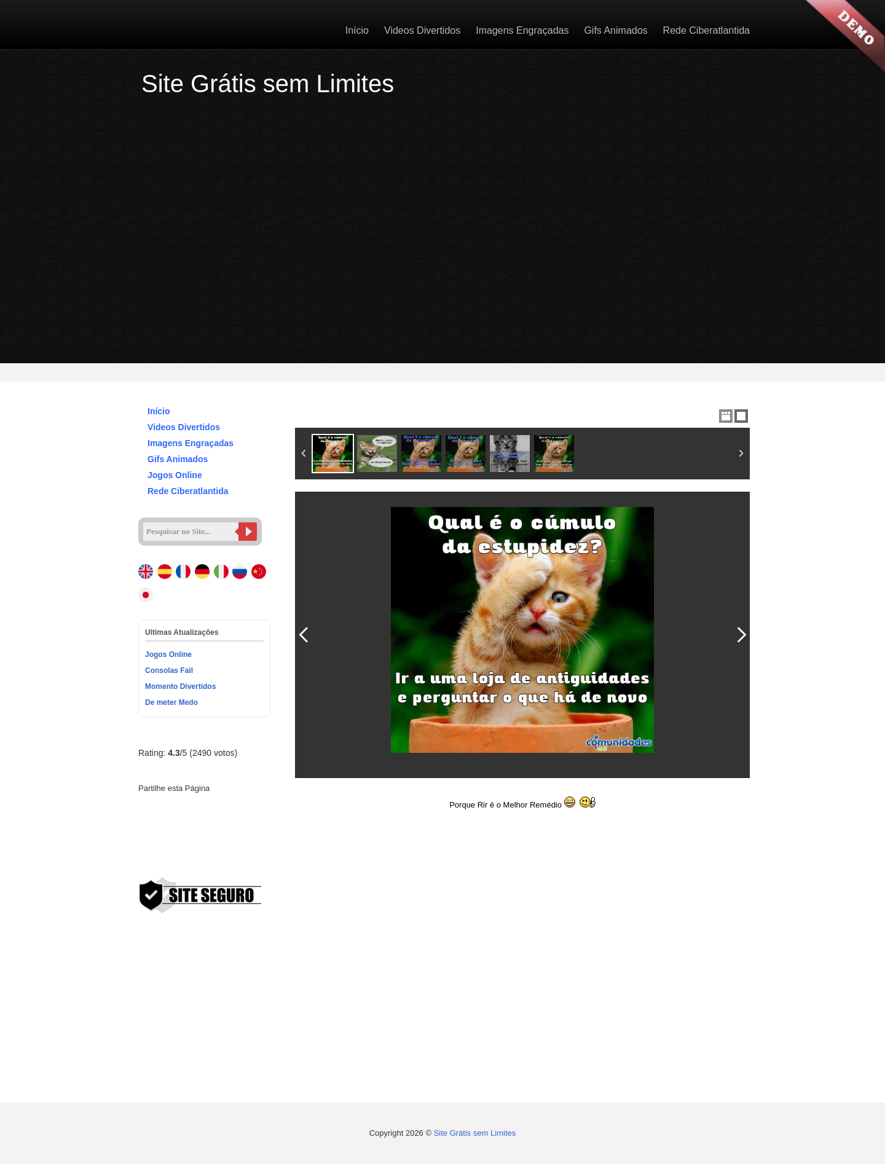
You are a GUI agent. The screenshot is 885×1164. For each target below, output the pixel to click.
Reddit (167, 829)
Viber (167, 850)
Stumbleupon (188, 829)
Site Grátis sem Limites (475, 1133)
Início (357, 30)
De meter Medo (171, 702)
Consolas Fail (169, 670)
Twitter (167, 808)
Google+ (188, 808)
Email (188, 850)
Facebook (146, 808)
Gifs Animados (615, 30)
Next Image (741, 635)
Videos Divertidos (422, 30)
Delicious (209, 829)
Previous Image (303, 635)
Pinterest (209, 808)
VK (251, 829)
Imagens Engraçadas (522, 30)
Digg (146, 829)
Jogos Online (168, 475)
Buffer (230, 829)
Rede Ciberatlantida (706, 30)
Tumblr (251, 808)
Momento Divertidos (180, 686)
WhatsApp (146, 850)
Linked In (230, 808)
